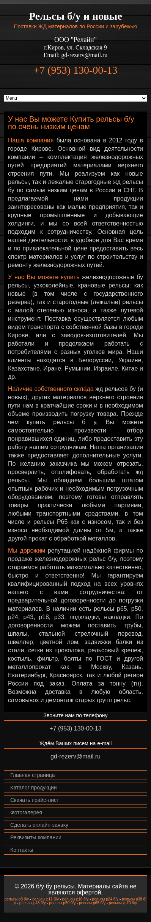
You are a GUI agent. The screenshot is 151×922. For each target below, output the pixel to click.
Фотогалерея (26, 812)
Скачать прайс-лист (34, 800)
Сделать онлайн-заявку (39, 825)
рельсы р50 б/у (62, 903)
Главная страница (32, 775)
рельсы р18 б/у (75, 899)
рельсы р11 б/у (45, 899)
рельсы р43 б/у (32, 903)
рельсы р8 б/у (17, 899)
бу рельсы (60, 886)
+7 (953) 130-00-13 (75, 70)
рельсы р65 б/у (92, 903)
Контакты (21, 850)
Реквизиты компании (35, 837)
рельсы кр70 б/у (123, 903)
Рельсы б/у (55, 16)
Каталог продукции (33, 788)
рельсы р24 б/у (105, 899)
